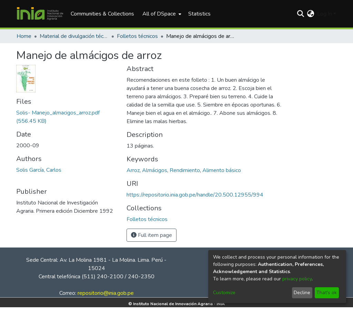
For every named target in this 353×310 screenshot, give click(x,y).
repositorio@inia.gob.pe (106, 293)
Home (24, 36)
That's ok (326, 292)
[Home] (40, 14)
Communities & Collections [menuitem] (102, 14)
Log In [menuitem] (324, 14)
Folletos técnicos (137, 36)
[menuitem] (161, 14)
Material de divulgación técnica (74, 36)
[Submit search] (300, 14)
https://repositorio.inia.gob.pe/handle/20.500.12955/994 (195, 195)
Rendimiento (185, 170)
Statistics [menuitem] (199, 14)
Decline (302, 292)
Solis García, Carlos (38, 170)
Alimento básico (221, 170)
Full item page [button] (151, 235)
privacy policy (297, 279)
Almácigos (154, 170)
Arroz (133, 170)
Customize (224, 292)
